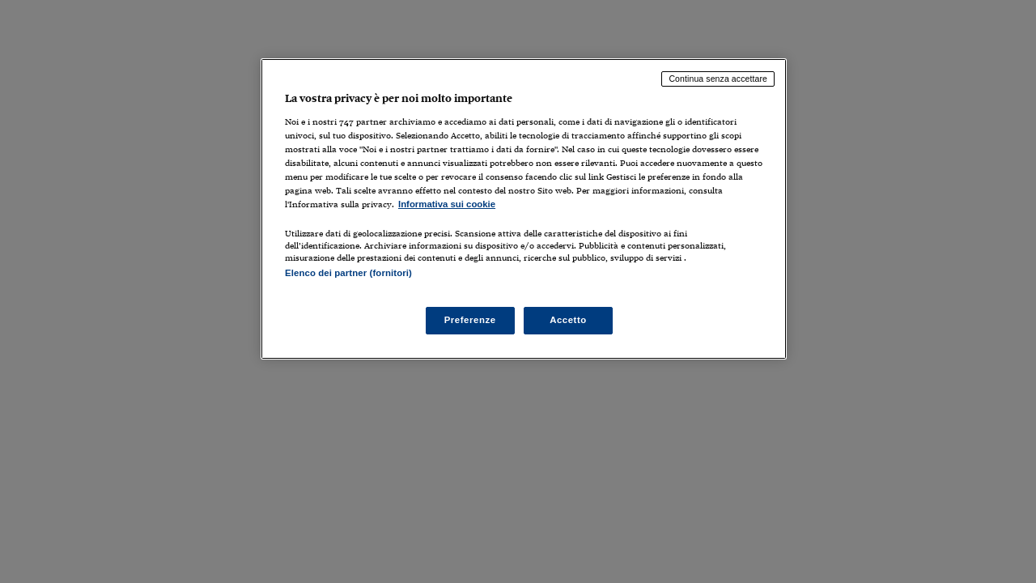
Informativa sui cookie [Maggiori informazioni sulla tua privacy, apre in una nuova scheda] (446, 204)
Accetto (568, 320)
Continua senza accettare (718, 78)
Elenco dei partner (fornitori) (348, 273)
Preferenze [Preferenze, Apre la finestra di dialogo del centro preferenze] (470, 320)
